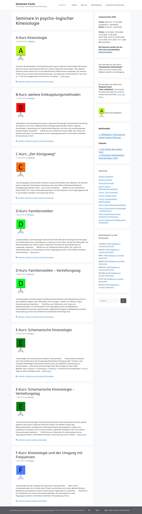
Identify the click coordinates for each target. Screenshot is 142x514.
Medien (74, 5)
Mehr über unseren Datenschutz (117, 510)
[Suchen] (123, 300)
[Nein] (140, 510)
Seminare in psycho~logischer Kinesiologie (39, 81)
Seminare (64, 5)
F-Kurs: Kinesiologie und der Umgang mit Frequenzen (49, 454)
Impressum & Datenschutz (115, 5)
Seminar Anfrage (105, 180)
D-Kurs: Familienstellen (34, 211)
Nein (97, 510)
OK (89, 510)
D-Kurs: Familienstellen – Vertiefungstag (48, 270)
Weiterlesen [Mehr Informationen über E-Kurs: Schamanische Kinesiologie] (46, 371)
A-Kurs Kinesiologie (31, 37)
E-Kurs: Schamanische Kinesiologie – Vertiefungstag (45, 391)
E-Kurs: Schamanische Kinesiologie (44, 329)
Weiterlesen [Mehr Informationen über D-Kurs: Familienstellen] (34, 252)
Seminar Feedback (106, 176)
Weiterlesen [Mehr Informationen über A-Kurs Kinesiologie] (65, 76)
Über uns (84, 5)
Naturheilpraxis (96, 5)
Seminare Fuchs (25, 4)
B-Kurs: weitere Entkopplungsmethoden (48, 94)
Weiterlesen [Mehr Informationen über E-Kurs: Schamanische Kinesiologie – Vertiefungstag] (81, 434)
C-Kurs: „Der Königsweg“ (36, 154)
